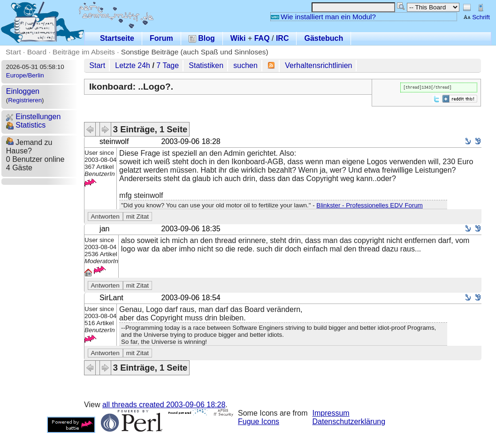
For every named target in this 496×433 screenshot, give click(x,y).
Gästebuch (323, 38)
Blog (202, 38)
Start (13, 52)
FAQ (262, 38)
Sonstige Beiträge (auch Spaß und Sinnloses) (194, 52)
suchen (245, 65)
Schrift (476, 17)
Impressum (331, 413)
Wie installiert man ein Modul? (323, 17)
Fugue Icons (258, 421)
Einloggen (22, 91)
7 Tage (167, 65)
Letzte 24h (132, 65)
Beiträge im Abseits (84, 52)
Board (36, 52)
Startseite (117, 38)
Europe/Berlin (25, 75)
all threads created (163, 405)
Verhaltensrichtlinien (318, 65)
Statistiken (206, 65)
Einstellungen (33, 117)
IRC (282, 38)
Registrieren (25, 100)
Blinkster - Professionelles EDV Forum (369, 205)
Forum (161, 38)
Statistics (26, 125)
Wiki (238, 38)
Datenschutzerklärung (349, 421)
